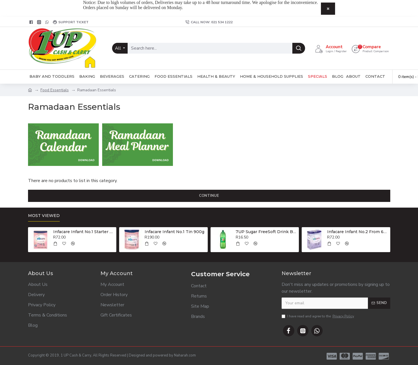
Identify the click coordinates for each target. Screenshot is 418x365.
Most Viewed (44, 215)
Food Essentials (54, 90)
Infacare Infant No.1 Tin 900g (174, 231)
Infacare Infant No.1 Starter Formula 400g (83, 231)
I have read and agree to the (318, 316)
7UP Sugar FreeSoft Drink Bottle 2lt (266, 231)
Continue (209, 195)
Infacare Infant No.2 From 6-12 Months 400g (357, 231)
